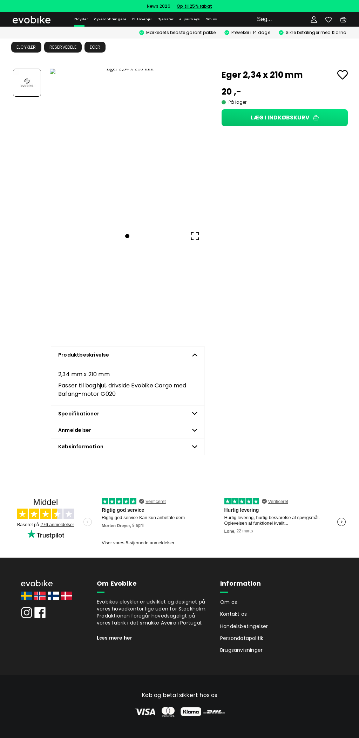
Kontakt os (233, 614)
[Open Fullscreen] (195, 236)
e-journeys (189, 19)
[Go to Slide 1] (27, 83)
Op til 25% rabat (194, 6)
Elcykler (81, 19)
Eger (95, 47)
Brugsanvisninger (241, 650)
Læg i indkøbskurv (285, 117)
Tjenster (166, 19)
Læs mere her (114, 637)
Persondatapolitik (241, 638)
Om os (211, 19)
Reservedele (62, 47)
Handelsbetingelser (244, 626)
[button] (127, 146)
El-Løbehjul (142, 19)
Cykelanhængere (110, 19)
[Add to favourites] (342, 75)
